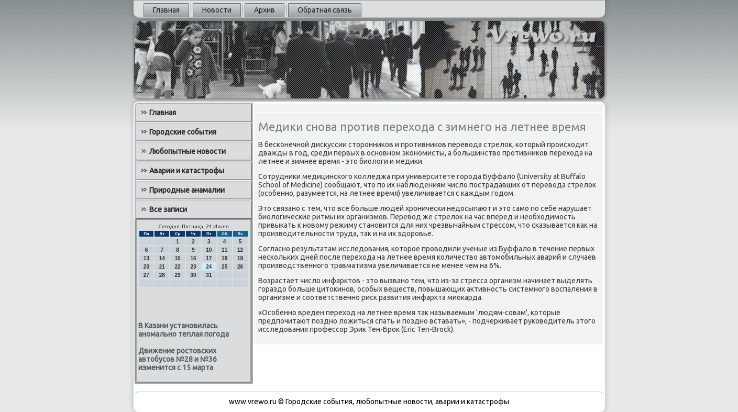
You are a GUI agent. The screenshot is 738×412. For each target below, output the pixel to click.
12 (240, 250)
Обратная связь (325, 10)
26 (240, 267)
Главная (166, 10)
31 (209, 275)
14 (162, 258)
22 (178, 267)
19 (240, 258)
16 (193, 258)
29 (178, 275)
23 (193, 267)
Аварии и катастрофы (186, 170)
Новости (217, 10)
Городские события (182, 132)
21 (162, 267)
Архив (264, 10)
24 (209, 267)
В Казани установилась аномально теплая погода (183, 329)
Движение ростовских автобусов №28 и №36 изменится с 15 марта (177, 359)
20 (146, 267)
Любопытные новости (187, 151)
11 (224, 250)
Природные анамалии (187, 190)
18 (224, 258)
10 (209, 250)
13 (146, 258)
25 (224, 267)
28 (162, 275)
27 (146, 275)
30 (193, 275)
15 (178, 258)
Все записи (168, 209)
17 (209, 258)
